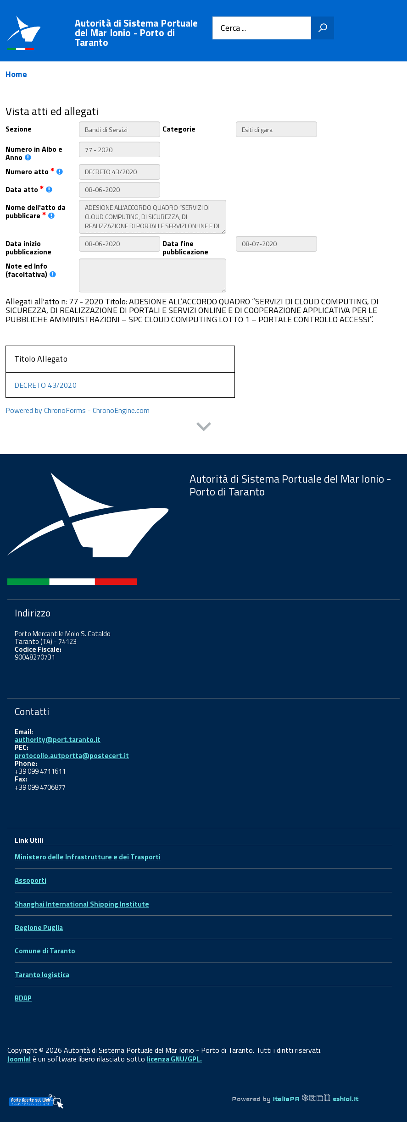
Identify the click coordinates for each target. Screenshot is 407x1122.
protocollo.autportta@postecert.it (72, 755)
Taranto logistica (42, 974)
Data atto (29, 188)
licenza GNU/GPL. (174, 1059)
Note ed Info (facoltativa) (31, 269)
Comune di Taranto (45, 951)
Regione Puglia (39, 927)
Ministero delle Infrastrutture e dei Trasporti (88, 857)
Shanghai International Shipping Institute (82, 904)
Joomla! (19, 1059)
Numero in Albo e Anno (34, 152)
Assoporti (30, 880)
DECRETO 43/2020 (45, 385)
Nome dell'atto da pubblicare (36, 211)
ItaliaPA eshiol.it (315, 1098)
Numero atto (34, 171)
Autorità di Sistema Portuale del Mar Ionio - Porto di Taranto (136, 32)
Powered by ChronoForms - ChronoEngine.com (78, 410)
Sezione (19, 128)
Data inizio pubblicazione (28, 247)
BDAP (23, 998)
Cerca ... (233, 28)
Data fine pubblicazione (185, 247)
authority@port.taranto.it (57, 739)
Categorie (178, 128)
